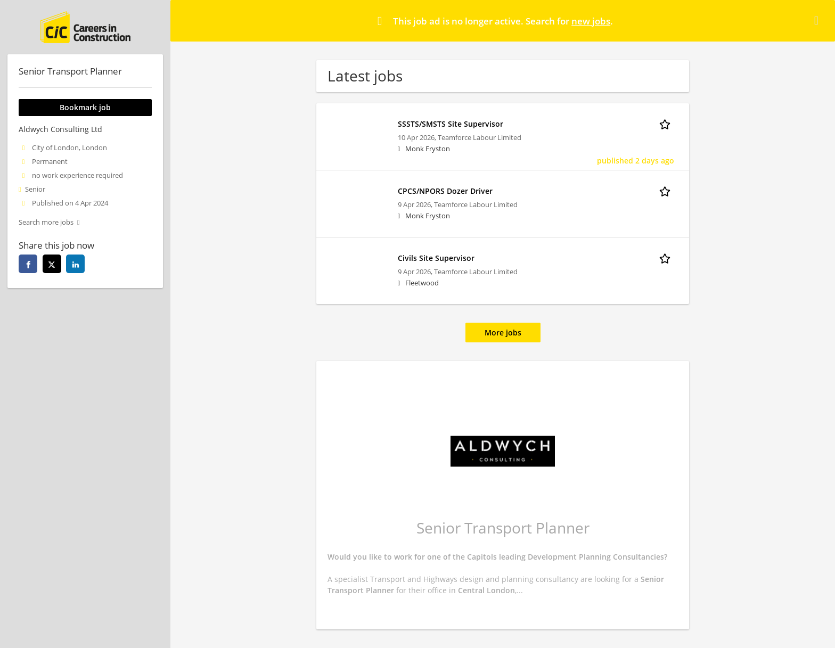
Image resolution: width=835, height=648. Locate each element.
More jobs (503, 332)
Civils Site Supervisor (436, 258)
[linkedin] (75, 264)
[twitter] (52, 264)
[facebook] (28, 264)
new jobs (590, 21)
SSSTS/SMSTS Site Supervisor (450, 124)
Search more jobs (46, 222)
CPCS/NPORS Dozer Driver (445, 191)
